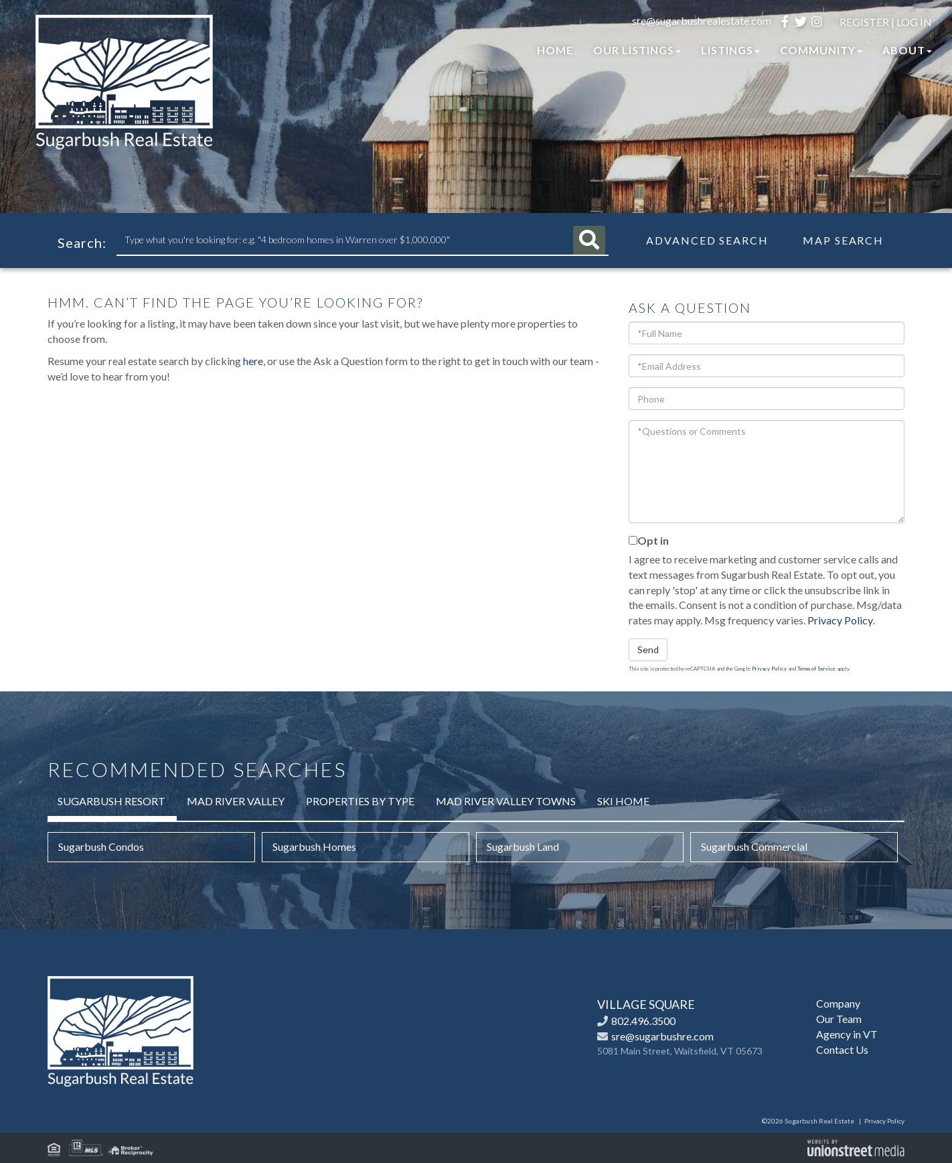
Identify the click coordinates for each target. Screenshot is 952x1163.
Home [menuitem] (555, 50)
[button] (592, 240)
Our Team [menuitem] (839, 1018)
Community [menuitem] (821, 50)
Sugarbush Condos (101, 846)
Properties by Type (360, 801)
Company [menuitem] (838, 1003)
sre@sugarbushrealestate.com (701, 20)
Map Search (843, 240)
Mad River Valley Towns (506, 801)
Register (864, 21)
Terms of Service (816, 668)
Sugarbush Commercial (754, 846)
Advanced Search (707, 240)
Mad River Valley (236, 801)
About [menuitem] (907, 50)
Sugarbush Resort (111, 801)
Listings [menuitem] (730, 50)
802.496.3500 (643, 1020)
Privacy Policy (840, 620)
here (253, 360)
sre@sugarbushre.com (662, 1036)
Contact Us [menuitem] (842, 1049)
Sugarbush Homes (314, 846)
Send (648, 649)
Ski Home (623, 801)
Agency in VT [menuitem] (847, 1034)
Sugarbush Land (523, 846)
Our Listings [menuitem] (637, 50)
